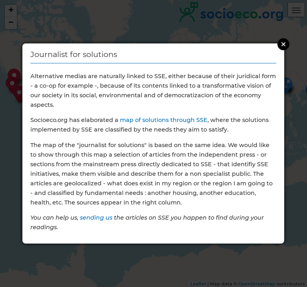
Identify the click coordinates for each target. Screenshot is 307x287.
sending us (96, 217)
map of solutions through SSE (163, 120)
